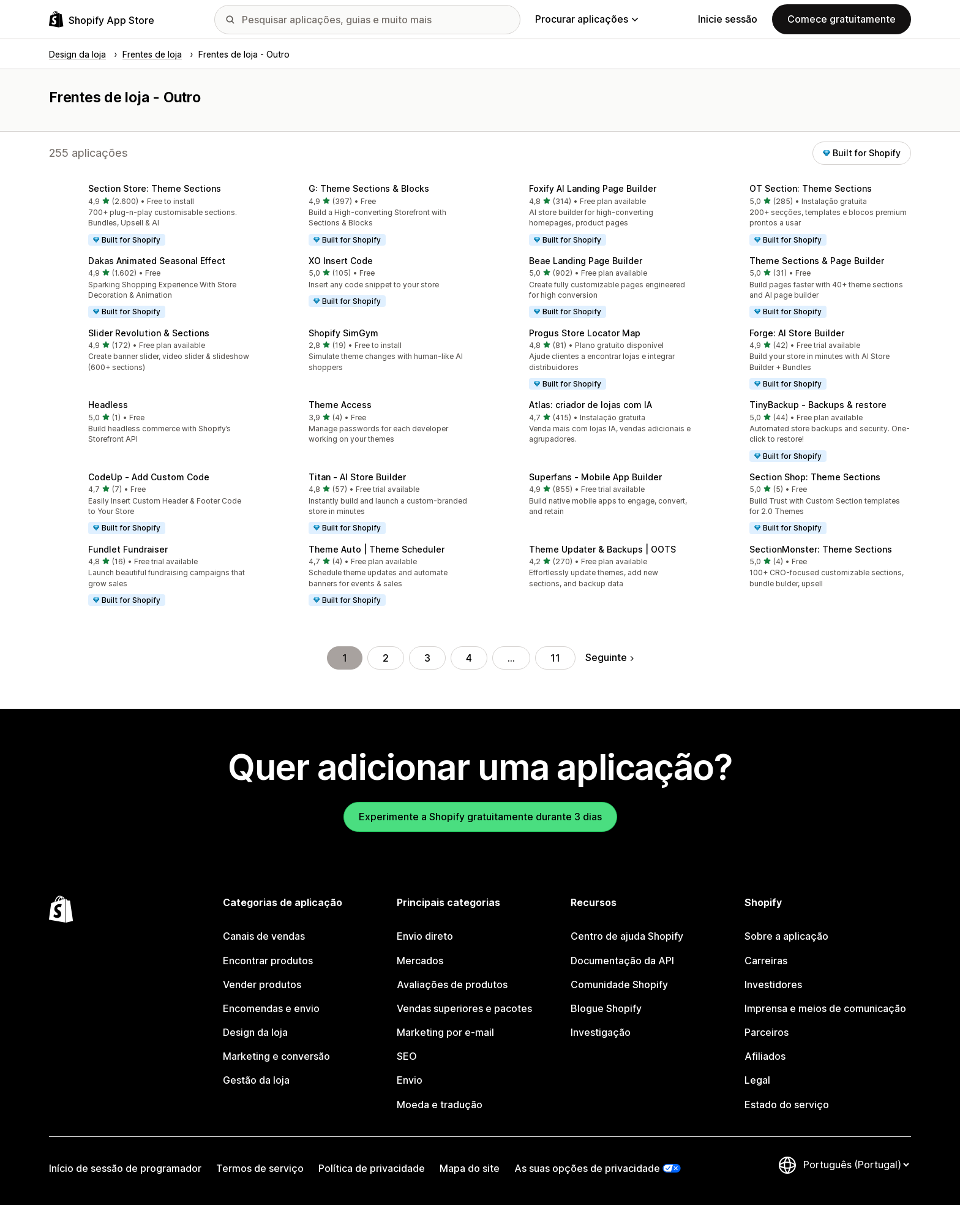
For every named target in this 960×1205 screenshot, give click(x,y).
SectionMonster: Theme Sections (820, 549)
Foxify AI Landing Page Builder (592, 188)
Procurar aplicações (586, 19)
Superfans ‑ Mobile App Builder (595, 477)
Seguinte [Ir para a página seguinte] (609, 657)
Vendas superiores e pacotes (464, 1008)
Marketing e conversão (276, 1056)
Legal (757, 1080)
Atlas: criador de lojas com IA (590, 404)
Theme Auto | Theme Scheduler (376, 549)
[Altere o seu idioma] (856, 1164)
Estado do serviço (786, 1104)
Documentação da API (622, 960)
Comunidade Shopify (619, 984)
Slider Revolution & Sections (148, 333)
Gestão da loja (256, 1080)
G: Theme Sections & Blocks (369, 188)
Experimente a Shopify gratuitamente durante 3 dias (480, 816)
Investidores (773, 984)
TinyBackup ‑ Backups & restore (818, 404)
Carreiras (765, 960)
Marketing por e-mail (445, 1032)
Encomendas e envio (271, 1008)
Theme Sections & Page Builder (816, 260)
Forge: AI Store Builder (796, 333)
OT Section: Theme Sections (810, 188)
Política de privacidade (371, 1168)
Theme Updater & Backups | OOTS (602, 549)
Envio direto (425, 936)
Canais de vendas (264, 936)
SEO (407, 1056)
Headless (108, 404)
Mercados (420, 960)
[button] (149, 215)
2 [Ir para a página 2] (386, 658)
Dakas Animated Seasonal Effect (156, 260)
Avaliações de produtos (452, 984)
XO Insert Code (341, 260)
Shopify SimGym (343, 333)
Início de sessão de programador (125, 1168)
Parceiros (766, 1032)
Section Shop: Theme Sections (814, 477)
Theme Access (340, 404)
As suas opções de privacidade (587, 1168)
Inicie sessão (727, 19)
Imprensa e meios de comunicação (825, 1008)
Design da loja (255, 1032)
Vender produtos (262, 984)
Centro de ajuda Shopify (627, 936)
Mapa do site (470, 1168)
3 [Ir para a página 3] (427, 658)
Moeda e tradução (439, 1104)
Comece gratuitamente (841, 19)
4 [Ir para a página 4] (469, 658)
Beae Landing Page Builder (585, 260)
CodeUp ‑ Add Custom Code (148, 477)
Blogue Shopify (606, 1008)
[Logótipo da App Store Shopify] (101, 19)
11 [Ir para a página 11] (555, 658)
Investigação (601, 1032)
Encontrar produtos (268, 960)
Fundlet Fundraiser (128, 549)
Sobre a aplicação (786, 936)
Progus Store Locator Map (584, 333)
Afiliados (765, 1056)
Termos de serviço (260, 1168)
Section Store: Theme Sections (154, 188)
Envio (409, 1080)
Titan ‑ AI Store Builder (357, 477)
